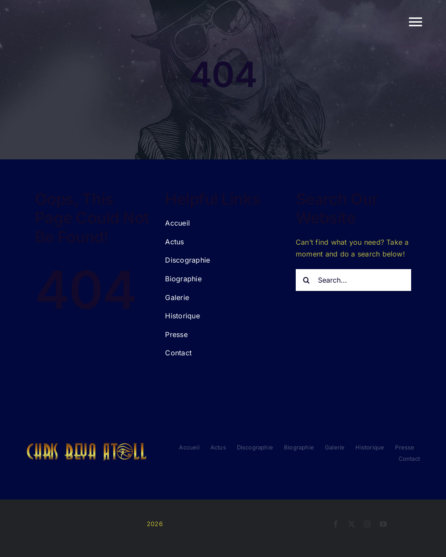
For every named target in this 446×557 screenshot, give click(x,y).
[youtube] (383, 523)
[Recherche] (307, 280)
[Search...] (353, 280)
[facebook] (335, 523)
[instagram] (367, 523)
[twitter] (351, 523)
